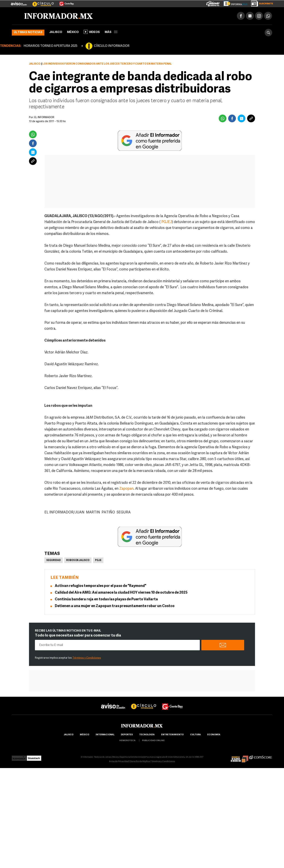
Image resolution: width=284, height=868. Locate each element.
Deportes (127, 735)
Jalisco (55, 32)
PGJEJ (166, 222)
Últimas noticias (28, 32)
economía (213, 735)
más (111, 32)
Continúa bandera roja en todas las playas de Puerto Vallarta (106, 599)
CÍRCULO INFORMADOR (111, 46)
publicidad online (153, 741)
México (73, 32)
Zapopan (126, 489)
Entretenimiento (172, 735)
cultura (195, 735)
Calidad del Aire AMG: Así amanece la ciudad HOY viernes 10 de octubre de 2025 (121, 593)
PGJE (98, 560)
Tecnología (147, 735)
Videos (92, 32)
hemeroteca (127, 741)
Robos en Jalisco (78, 560)
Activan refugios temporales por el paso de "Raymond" (100, 586)
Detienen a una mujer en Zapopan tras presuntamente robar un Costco (115, 606)
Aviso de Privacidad (119, 762)
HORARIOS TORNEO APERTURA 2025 (50, 46)
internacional (105, 735)
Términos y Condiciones (86, 658)
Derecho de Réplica (140, 762)
